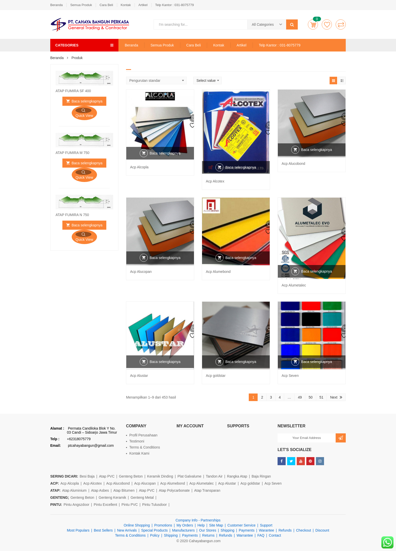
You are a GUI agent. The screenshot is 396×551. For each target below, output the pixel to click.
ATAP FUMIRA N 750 (72, 215)
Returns (208, 535)
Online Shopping (137, 525)
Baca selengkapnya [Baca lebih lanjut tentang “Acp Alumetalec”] (316, 277)
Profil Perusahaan (143, 435)
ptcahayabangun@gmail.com (91, 445)
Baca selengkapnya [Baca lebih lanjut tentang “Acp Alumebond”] (240, 264)
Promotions (163, 525)
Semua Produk (81, 5)
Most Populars (78, 530)
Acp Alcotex (215, 181)
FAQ (260, 535)
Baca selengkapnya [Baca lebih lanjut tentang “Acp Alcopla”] (165, 159)
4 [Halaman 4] (280, 397)
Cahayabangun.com (204, 541)
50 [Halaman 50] (311, 397)
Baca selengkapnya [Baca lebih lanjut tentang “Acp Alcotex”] (240, 173)
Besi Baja (87, 476)
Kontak (126, 5)
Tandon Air (214, 476)
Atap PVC (106, 476)
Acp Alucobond (293, 164)
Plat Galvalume (190, 476)
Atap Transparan (207, 490)
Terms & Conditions (144, 447)
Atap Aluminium (74, 490)
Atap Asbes (100, 490)
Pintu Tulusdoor (154, 505)
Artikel (142, 5)
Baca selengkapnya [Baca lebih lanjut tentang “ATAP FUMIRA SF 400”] (86, 101)
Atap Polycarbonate (174, 490)
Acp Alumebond (218, 272)
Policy (154, 535)
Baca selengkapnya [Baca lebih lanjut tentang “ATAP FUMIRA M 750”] (86, 163)
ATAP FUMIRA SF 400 (73, 91)
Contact (275, 535)
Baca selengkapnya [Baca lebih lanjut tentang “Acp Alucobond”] (316, 156)
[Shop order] (156, 80)
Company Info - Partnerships (198, 520)
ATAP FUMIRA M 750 (72, 153)
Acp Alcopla (139, 167)
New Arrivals (127, 530)
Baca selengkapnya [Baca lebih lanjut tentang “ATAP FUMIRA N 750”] (86, 225)
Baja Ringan (261, 476)
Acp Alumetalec (294, 285)
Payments (246, 530)
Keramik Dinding (160, 476)
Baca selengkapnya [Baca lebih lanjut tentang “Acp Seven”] (316, 368)
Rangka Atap (237, 476)
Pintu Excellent (105, 505)
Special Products (154, 530)
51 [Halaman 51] (321, 397)
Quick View (84, 116)
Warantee (266, 530)
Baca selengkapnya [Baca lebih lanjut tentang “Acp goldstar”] (240, 368)
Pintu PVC (129, 505)
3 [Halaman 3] (271, 397)
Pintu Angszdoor (76, 505)
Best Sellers (103, 530)
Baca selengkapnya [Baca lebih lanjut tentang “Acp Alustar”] (165, 368)
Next (333, 397)
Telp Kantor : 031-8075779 (174, 5)
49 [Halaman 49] (300, 397)
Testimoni (136, 441)
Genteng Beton (131, 476)
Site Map (216, 525)
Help (201, 525)
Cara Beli (106, 5)
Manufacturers (183, 530)
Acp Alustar (139, 376)
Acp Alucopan (141, 272)
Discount (322, 530)
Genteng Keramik (112, 497)
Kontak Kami (139, 453)
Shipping (227, 530)
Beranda (56, 5)
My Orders (185, 525)
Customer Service (242, 525)
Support (266, 525)
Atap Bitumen (124, 490)
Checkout (303, 530)
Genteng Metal (142, 497)
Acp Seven (290, 376)
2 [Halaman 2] (262, 397)
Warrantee (245, 535)
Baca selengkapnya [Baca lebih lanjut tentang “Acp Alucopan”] (165, 264)
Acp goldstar (216, 376)
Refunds (285, 530)
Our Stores (207, 530)
